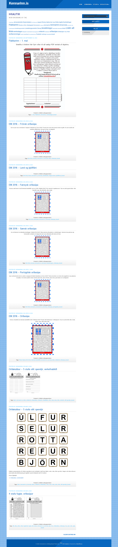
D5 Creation (64, 544)
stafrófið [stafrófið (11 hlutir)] (22, 34)
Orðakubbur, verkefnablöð (16, 477)
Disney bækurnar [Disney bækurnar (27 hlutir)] (47, 22)
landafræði (45, 175)
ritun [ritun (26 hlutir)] (68, 31)
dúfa (22, 526)
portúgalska (56, 306)
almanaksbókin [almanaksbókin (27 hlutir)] (18, 22)
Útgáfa (95, 4)
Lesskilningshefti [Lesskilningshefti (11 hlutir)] (12, 28)
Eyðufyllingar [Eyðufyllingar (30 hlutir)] (67, 22)
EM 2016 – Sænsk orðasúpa (22, 228)
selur (55, 400)
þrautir (55, 114)
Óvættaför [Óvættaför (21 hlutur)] (38, 34)
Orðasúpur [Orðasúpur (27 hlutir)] (61, 31)
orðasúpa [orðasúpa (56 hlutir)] (53, 31)
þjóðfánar (58, 175)
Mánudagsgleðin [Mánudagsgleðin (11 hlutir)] (35, 31)
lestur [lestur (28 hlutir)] (64, 28)
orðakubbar (34, 400)
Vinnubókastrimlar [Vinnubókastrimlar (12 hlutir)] (32, 34)
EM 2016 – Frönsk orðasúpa (22, 124)
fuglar (30, 526)
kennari (32, 263)
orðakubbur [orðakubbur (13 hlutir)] (47, 31)
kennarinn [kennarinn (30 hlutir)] (47, 25)
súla (71, 526)
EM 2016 (30, 158)
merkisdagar (50, 114)
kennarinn (43, 114)
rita (66, 526)
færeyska (36, 219)
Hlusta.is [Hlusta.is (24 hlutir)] (21, 25)
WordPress (79, 544)
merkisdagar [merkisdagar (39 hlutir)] (17, 31)
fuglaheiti (25, 526)
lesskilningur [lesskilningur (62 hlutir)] (47, 28)
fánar (29, 175)
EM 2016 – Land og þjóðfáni (23, 167)
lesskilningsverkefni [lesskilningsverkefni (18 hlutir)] (20, 28)
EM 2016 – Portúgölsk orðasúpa (24, 272)
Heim (80, 4)
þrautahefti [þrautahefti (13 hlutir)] (49, 34)
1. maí (33, 114)
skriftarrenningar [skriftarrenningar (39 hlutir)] (14, 34)
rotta (52, 400)
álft (13, 526)
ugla (74, 526)
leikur (33, 484)
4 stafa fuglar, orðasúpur (21, 494)
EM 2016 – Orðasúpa (19, 316)
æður (18, 526)
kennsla (46, 158)
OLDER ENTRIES (69, 534)
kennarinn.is (40, 158)
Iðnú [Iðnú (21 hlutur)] (25, 25)
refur (50, 400)
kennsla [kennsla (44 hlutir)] (64, 25)
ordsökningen (49, 263)
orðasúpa (53, 158)
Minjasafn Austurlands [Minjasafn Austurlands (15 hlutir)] (27, 31)
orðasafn (40, 400)
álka (16, 526)
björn (15, 400)
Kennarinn (87, 4)
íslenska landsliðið (35, 360)
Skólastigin (104, 4)
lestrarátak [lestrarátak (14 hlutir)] (59, 28)
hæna (35, 526)
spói (68, 526)
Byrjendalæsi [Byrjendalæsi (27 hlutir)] (27, 22)
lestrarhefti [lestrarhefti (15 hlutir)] (55, 28)
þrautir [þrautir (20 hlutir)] (53, 34)
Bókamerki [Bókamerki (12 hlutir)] (35, 22)
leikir (50, 158)
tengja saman (52, 175)
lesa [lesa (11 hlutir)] (72, 25)
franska (35, 158)
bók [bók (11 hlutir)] (32, 22)
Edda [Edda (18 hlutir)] (54, 22)
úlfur (58, 400)
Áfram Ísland (22, 360)
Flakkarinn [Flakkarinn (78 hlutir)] (13, 25)
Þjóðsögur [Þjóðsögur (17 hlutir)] (44, 34)
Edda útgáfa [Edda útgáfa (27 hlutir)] (59, 22)
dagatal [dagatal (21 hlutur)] (39, 22)
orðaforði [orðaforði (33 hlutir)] (41, 31)
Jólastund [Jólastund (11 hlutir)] (42, 25)
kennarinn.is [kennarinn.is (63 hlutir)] (56, 25)
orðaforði (57, 360)
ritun (50, 484)
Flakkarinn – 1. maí (18, 40)
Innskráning (87, 32)
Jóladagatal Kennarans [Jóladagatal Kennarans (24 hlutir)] (33, 25)
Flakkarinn (37, 114)
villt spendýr (68, 400)
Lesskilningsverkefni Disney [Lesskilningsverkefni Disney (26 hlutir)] (33, 28)
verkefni (62, 400)
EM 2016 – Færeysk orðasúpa (23, 185)
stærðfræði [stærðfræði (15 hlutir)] (26, 34)
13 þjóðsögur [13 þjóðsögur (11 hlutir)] (11, 22)
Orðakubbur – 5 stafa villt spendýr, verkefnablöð (33, 369)
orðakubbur (43, 484)
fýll (32, 526)
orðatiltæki (45, 400)
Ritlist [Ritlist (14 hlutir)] (65, 31)
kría (52, 526)
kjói (49, 526)
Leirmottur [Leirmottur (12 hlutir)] (69, 25)
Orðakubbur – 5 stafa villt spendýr (26, 409)
